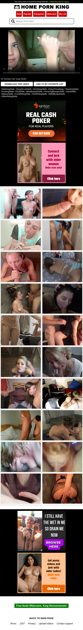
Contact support (65, 623)
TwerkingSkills (72, 89)
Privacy (31, 623)
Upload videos (46, 623)
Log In (66, 2)
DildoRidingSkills (9, 96)
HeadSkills (71, 91)
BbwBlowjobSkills (34, 91)
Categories (39, 14)
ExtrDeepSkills (40, 89)
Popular (27, 14)
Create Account (55, 2)
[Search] (41, 21)
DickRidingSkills (39, 94)
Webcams (52, 14)
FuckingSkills (8, 91)
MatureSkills (7, 94)
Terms (13, 623)
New (19, 14)
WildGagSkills (8, 89)
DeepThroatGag (56, 89)
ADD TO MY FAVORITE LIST (49, 84)
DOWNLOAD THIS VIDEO (17, 84)
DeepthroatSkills (24, 89)
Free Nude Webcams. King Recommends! (41, 605)
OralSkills (20, 91)
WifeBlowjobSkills (57, 94)
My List (62, 14)
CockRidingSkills (22, 94)
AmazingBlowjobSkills (54, 91)
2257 (22, 623)
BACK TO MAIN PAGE (42, 618)
